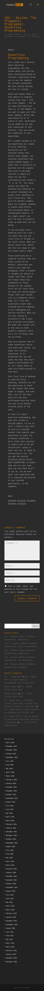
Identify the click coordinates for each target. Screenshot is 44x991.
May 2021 (9, 939)
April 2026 (10, 742)
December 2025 (11, 746)
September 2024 (12, 798)
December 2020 (11, 958)
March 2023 (10, 865)
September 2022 (12, 887)
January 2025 (11, 783)
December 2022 (11, 876)
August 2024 (10, 802)
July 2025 (9, 761)
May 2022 (9, 902)
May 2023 (9, 858)
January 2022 (11, 917)
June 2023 (9, 854)
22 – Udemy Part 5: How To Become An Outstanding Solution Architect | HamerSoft (21, 719)
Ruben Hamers (14, 34)
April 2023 (10, 861)
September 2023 (12, 843)
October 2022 (11, 884)
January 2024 (11, 828)
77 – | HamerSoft (12, 677)
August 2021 (10, 928)
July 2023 (9, 850)
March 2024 (10, 820)
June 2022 (9, 898)
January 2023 (11, 872)
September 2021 (12, 924)
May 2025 (9, 768)
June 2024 (9, 809)
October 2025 (11, 754)
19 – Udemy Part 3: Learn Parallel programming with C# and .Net (20, 680)
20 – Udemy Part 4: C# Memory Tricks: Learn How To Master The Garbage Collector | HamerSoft (20, 703)
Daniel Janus (10, 693)
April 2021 (10, 943)
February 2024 (11, 824)
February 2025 (11, 780)
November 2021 (11, 921)
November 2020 (11, 962)
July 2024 (9, 806)
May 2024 (9, 813)
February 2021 (11, 950)
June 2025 (9, 765)
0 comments (34, 36)
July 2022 (9, 895)
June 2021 (9, 936)
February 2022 (11, 913)
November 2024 (11, 791)
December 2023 (11, 832)
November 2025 (11, 750)
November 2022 (11, 880)
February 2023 (11, 869)
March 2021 (10, 947)
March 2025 (10, 776)
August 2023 (10, 846)
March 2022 (10, 910)
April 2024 (10, 817)
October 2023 (11, 839)
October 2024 (11, 794)
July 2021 (9, 932)
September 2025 (12, 757)
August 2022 (10, 891)
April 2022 (10, 906)
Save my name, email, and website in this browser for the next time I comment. (20, 589)
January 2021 (11, 954)
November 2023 (11, 835)
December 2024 (11, 787)
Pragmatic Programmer (15, 36)
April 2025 (10, 772)
